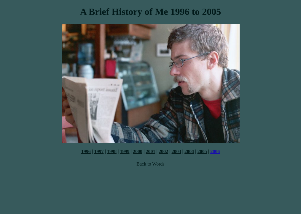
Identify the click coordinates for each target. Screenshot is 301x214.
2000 (137, 151)
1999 (124, 151)
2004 (189, 151)
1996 (86, 151)
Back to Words (150, 163)
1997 (98, 151)
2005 (202, 151)
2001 (150, 151)
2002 (163, 151)
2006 (215, 151)
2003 (176, 151)
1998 (112, 151)
